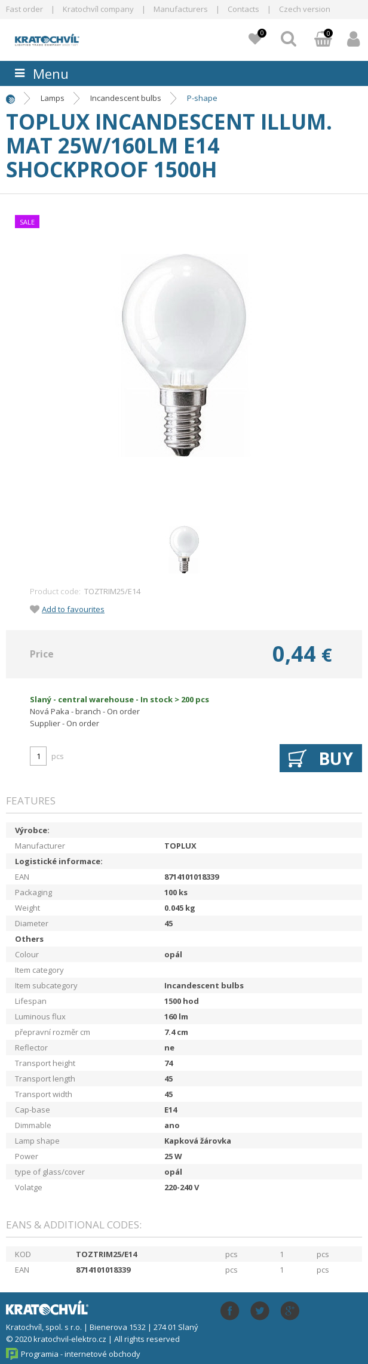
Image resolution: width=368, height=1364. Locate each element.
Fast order (24, 9)
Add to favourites (73, 609)
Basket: (323, 40)
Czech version (304, 9)
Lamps (53, 98)
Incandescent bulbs (125, 98)
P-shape (202, 98)
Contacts (243, 9)
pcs (57, 756)
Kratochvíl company (98, 9)
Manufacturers (181, 9)
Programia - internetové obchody (80, 1353)
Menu (51, 73)
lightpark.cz (75, 38)
